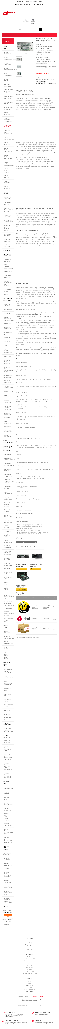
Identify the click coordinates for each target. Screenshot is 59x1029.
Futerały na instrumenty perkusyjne (8, 775)
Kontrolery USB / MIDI (7, 235)
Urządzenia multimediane (7, 911)
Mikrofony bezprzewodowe (9, 459)
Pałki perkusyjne (7, 396)
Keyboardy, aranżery (7, 260)
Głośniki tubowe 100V (6, 589)
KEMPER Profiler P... (21, 564)
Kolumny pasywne (7, 510)
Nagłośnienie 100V (8, 572)
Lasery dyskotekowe (8, 677)
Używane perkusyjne (7, 881)
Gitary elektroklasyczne (9, 58)
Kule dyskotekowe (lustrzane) (8, 683)
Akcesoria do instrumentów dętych (8, 369)
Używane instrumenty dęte (8, 893)
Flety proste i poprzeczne (8, 351)
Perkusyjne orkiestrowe (8, 430)
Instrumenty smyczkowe (7, 299)
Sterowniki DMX (7, 694)
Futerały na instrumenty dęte (8, 749)
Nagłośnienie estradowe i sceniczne (7, 448)
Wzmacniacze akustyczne (8, 97)
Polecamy (23, 35)
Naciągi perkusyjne (7, 436)
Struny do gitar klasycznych (8, 150)
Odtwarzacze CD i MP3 (8, 705)
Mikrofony (7, 454)
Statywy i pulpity (6, 782)
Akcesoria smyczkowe (7, 327)
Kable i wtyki (5, 626)
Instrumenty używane (7, 853)
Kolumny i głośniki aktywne (7, 504)
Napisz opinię (39, 44)
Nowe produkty (29, 985)
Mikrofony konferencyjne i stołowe (9, 481)
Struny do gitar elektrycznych (9, 163)
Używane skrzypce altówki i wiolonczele (8, 901)
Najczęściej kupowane (29, 989)
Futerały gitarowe (7, 741)
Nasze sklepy (29, 991)
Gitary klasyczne (7, 53)
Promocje (14, 35)
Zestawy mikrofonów (8, 493)
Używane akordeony (7, 859)
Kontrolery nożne (7, 290)
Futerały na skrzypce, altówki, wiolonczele (8, 766)
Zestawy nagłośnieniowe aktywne (9, 613)
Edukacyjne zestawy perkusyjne (7, 408)
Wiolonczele (8, 309)
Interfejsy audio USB (7, 198)
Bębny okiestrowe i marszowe (7, 424)
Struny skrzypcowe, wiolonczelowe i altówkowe (9, 320)
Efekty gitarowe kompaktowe (8, 120)
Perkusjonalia (8, 391)
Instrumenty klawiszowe (7, 255)
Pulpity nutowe (6, 793)
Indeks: (38, 46)
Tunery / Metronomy (7, 724)
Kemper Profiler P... (21, 585)
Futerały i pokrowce (6, 736)
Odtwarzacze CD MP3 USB (8, 620)
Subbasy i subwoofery (8, 516)
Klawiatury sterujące (7, 276)
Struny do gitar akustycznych (8, 156)
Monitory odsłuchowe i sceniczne (8, 566)
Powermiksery (8, 531)
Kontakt (31, 35)
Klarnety (7, 341)
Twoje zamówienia (29, 947)
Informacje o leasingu (29, 971)
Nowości (5, 35)
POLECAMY (6, 907)
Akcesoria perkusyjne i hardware (7, 415)
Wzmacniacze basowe (8, 102)
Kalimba (6, 295)
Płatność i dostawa (29, 963)
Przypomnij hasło (37, 1)
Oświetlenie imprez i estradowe (8, 671)
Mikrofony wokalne (7, 487)
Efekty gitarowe (7, 113)
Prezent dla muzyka (6, 847)
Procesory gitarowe (7, 126)
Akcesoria (7, 714)
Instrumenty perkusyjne (7, 376)
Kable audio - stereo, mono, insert (6, 656)
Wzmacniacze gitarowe (8, 108)
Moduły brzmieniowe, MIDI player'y (8, 283)
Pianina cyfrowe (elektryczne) (8, 266)
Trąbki (6, 345)
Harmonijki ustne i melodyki (7, 361)
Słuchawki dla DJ (7, 700)
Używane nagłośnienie (8, 886)
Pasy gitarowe (7, 182)
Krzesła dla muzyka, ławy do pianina (6, 817)
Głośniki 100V (6, 583)
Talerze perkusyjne (7, 401)
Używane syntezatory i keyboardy (8, 866)
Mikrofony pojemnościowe (9, 475)
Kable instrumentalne (9, 138)
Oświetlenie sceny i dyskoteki (7, 664)
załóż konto (25, 22)
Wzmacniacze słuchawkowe (8, 221)
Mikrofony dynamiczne (8, 469)
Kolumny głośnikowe (8, 498)
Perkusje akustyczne (7, 381)
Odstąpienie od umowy (29, 961)
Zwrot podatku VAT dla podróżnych (29, 973)
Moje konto (29, 938)
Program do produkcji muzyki (7, 228)
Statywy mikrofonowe (8, 787)
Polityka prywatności (30, 959)
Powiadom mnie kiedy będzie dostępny (45, 79)
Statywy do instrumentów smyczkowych (8, 840)
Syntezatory (8, 272)
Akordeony (7, 356)
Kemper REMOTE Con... (36, 564)
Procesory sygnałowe (7, 546)
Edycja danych (29, 949)
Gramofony (7, 710)
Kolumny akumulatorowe (9, 521)
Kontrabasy (8, 313)
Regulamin (29, 956)
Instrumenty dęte (7, 333)
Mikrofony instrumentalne (9, 464)
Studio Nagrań (5, 192)
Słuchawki (6, 250)
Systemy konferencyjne (8, 441)
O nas (29, 981)
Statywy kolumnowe (7, 809)
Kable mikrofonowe (8, 642)
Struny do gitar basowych (7, 170)
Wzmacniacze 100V (8, 578)
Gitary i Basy (5, 47)
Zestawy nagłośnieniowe (9, 541)
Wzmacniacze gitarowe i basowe (8, 91)
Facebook (39, 35)
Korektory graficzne (7, 559)
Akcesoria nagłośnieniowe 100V (9, 596)
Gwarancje (29, 965)
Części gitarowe (7, 187)
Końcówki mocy (7, 535)
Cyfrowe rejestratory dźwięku (8, 209)
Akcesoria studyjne (7, 245)
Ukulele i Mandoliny (7, 85)
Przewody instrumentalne (9, 637)
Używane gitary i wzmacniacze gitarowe (8, 875)
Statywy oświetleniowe (9, 803)
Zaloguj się (20, 1)
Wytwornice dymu (8, 689)
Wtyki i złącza (6, 648)
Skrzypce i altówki (7, 304)
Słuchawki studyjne (7, 215)
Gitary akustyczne (7, 63)
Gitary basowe (6, 79)
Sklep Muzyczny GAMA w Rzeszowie (7, 923)
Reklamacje (29, 969)
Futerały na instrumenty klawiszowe (8, 757)
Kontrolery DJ (7, 718)
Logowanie (29, 940)
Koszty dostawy (29, 967)
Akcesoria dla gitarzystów (8, 132)
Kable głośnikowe (8, 631)
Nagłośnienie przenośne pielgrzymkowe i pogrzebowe (9, 605)
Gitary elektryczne (8, 74)
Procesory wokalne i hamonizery (8, 553)
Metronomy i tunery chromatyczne (8, 730)
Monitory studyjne (7, 240)
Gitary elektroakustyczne (9, 69)
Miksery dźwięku (6, 526)
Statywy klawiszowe (8, 824)
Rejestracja (28, 1)
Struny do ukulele (7, 176)
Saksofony (7, 338)
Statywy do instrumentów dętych (8, 832)
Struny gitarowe (7, 143)
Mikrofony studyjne (7, 203)
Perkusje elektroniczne (8, 387)
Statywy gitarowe (7, 798)
